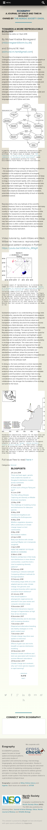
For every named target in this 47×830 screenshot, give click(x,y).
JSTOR (31, 785)
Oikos (35, 809)
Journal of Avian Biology (23, 809)
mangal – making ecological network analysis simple (21, 443)
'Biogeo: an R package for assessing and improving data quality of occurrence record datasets (23, 288)
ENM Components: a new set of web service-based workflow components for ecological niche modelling (21, 155)
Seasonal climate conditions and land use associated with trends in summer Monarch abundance (23, 655)
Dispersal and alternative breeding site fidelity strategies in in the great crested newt (23, 628)
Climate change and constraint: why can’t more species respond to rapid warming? (22, 665)
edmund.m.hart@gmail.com (17, 51)
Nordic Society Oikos (30, 804)
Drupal (24, 820)
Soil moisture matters (18, 534)
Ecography (23, 10)
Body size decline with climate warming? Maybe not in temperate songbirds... (23, 541)
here (28, 459)
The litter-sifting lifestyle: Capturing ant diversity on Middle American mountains (23, 497)
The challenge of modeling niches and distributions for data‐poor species (23, 507)
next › (23, 678)
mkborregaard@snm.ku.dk (16, 42)
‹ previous (23, 673)
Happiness (28, 823)
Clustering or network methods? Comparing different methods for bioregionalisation (23, 573)
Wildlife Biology (24, 812)
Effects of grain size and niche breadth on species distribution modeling (22, 645)
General (13, 465)
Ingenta (5, 785)
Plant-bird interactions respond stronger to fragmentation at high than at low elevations (23, 611)
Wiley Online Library (28, 783)
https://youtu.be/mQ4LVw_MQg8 (20, 248)
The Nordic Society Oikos (29, 18)
